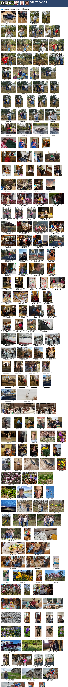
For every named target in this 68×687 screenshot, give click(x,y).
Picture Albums (9, 8)
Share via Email (5, 177)
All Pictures (16, 8)
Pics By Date (5, 8)
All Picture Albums (6, 9)
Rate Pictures (13, 8)
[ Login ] (23, 8)
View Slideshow (26, 9)
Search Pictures (20, 8)
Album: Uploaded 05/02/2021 (17, 9)
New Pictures (2, 8)
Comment (8, 177)
